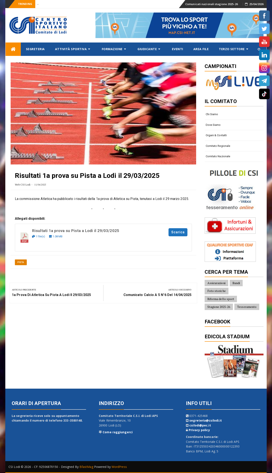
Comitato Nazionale (218, 156)
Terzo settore (232, 49)
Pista (20, 262)
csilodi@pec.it (200, 425)
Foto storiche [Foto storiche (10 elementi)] (216, 291)
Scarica (178, 232)
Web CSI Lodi (22, 184)
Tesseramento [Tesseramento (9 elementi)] (246, 307)
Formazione (112, 49)
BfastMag (86, 467)
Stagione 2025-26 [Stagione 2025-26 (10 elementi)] (218, 307)
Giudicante (147, 49)
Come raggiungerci (118, 432)
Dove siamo (213, 124)
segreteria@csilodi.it (205, 420)
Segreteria (35, 49)
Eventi (177, 49)
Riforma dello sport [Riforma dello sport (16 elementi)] (220, 299)
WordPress (119, 467)
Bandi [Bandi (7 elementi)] (236, 283)
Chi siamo (212, 114)
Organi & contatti (216, 135)
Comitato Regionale (218, 145)
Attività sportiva (71, 49)
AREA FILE (201, 49)
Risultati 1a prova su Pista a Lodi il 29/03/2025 (75, 230)
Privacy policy (199, 430)
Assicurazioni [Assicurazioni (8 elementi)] (216, 283)
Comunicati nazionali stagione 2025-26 (211, 4)
